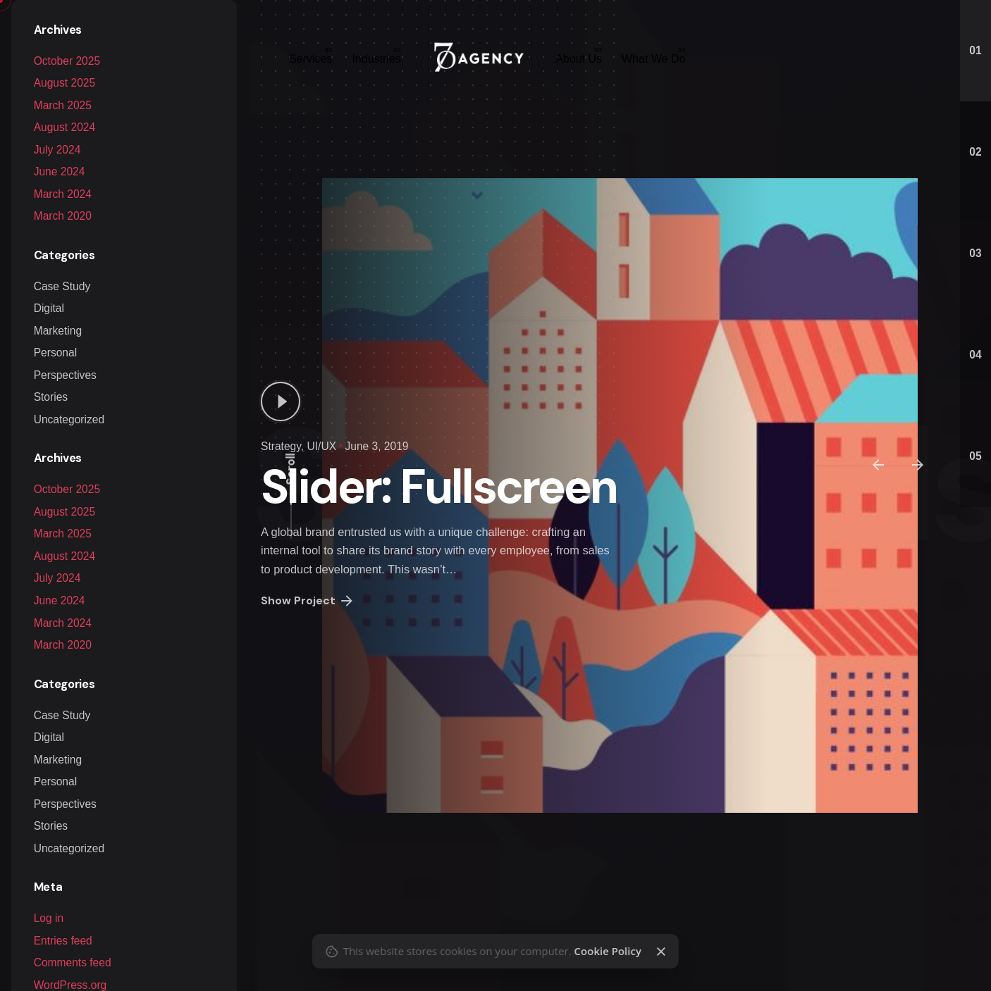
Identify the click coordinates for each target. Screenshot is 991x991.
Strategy (281, 446)
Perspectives (65, 375)
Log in (48, 918)
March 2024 (63, 194)
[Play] (280, 401)
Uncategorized (69, 419)
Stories (51, 397)
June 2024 (59, 171)
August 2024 (64, 127)
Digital (49, 308)
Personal (55, 353)
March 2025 (63, 534)
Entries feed (63, 941)
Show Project (308, 600)
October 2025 (67, 489)
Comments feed (72, 962)
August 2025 (64, 512)
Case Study (62, 286)
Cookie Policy (607, 951)
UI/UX (321, 446)
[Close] (661, 951)
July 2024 (57, 150)
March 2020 (63, 216)
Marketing (58, 331)
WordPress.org (70, 985)
